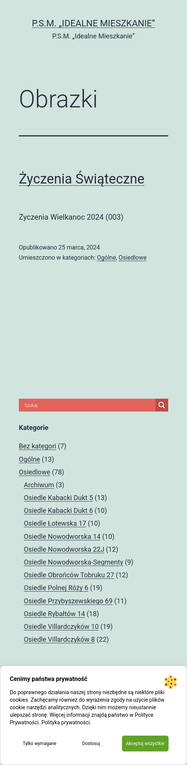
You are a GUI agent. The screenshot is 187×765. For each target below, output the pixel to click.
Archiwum (39, 485)
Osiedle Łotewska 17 (55, 523)
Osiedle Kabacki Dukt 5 (58, 498)
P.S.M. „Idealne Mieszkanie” (93, 23)
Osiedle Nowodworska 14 (62, 536)
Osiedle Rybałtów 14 (54, 614)
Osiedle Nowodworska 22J (64, 549)
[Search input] (89, 405)
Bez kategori (37, 446)
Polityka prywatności (65, 722)
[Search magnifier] (161, 405)
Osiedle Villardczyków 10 (61, 626)
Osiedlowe (132, 257)
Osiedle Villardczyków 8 (59, 639)
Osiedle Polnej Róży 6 (56, 588)
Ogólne (106, 257)
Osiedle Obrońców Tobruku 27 (69, 575)
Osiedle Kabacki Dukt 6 (58, 510)
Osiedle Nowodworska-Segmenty (73, 562)
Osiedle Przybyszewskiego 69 (68, 601)
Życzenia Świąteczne (81, 179)
